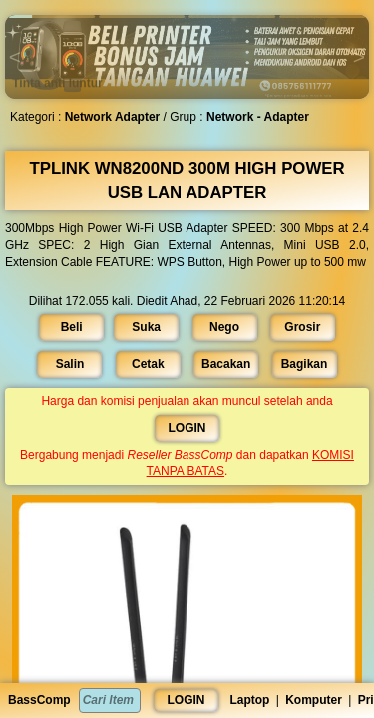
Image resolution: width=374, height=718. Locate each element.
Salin (74, 364)
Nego (222, 327)
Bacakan (225, 364)
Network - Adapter (255, 117)
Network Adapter (115, 117)
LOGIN (186, 700)
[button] (52, 16)
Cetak (150, 364)
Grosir (298, 327)
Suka (148, 327)
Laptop (249, 700)
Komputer (313, 700)
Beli (75, 327)
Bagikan (300, 364)
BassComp (39, 700)
